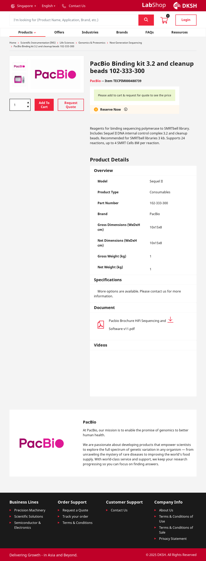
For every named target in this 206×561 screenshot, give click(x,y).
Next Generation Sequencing (126, 42)
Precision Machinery (29, 510)
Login (186, 20)
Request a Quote (75, 510)
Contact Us (119, 510)
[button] (23, 5)
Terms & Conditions (78, 522)
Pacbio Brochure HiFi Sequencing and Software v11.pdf (141, 324)
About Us (166, 510)
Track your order (75, 516)
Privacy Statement (173, 538)
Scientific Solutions (28, 516)
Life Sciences (67, 42)
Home (12, 42)
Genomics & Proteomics (91, 42)
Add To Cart (44, 105)
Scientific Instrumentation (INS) (38, 42)
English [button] (47, 6)
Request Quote (70, 105)
